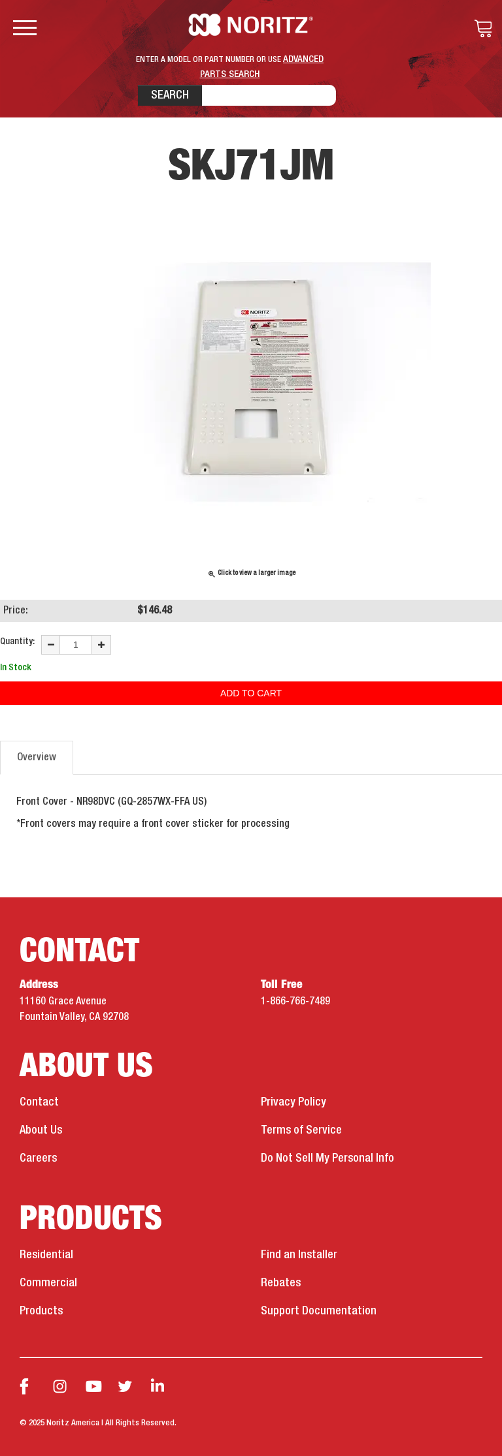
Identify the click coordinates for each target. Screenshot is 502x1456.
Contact (39, 1102)
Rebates (281, 1283)
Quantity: (17, 641)
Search (170, 95)
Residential (46, 1255)
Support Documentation (318, 1311)
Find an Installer (299, 1255)
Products (41, 1311)
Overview (36, 757)
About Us (41, 1130)
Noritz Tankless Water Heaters (251, 25)
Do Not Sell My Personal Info (327, 1158)
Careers (38, 1158)
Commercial (48, 1283)
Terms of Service (301, 1130)
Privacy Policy (293, 1102)
